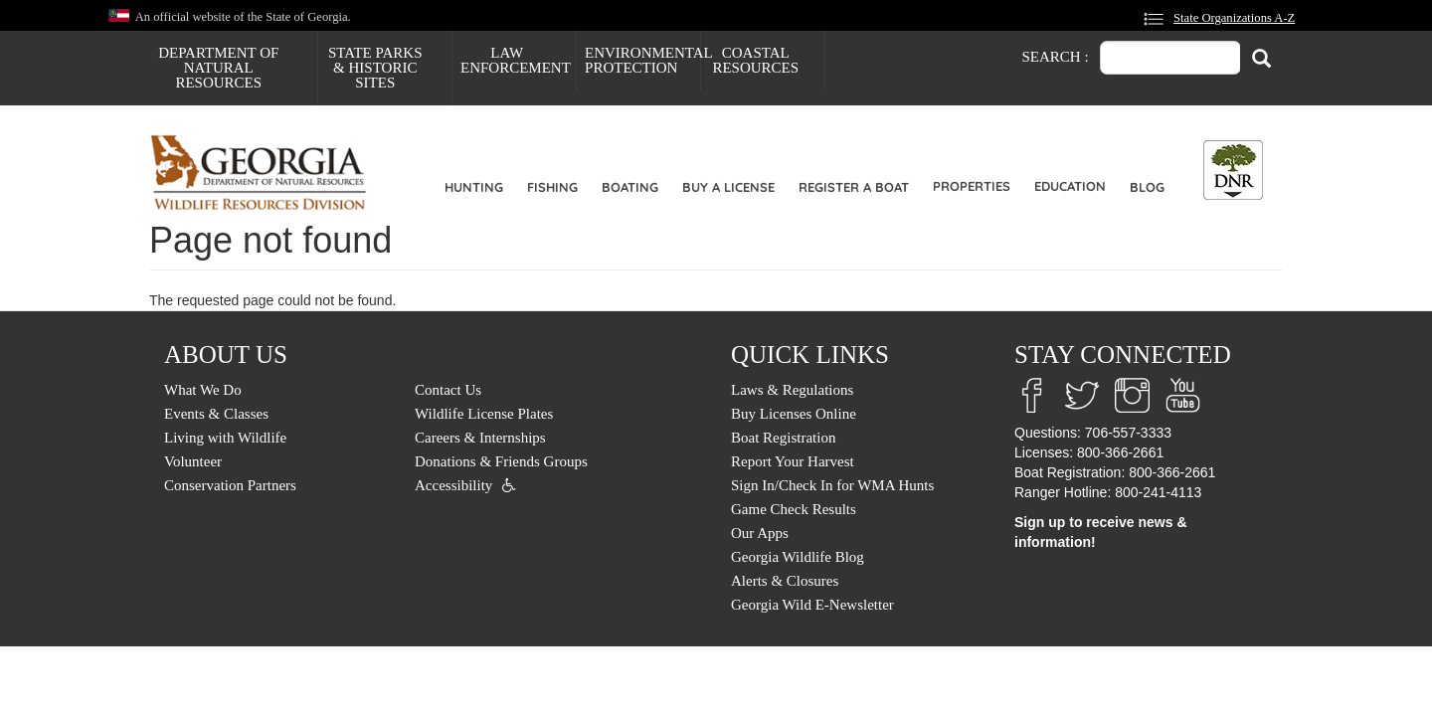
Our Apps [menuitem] (760, 533)
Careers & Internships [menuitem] (480, 438)
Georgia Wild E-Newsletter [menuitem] (812, 605)
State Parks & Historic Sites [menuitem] (375, 67)
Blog (1147, 187)
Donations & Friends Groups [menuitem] (501, 461)
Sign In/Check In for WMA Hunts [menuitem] (832, 485)
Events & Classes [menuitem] (216, 414)
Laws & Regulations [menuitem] (792, 390)
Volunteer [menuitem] (193, 461)
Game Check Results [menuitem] (793, 509)
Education (1070, 186)
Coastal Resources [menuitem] (755, 60)
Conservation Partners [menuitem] (230, 485)
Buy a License (728, 187)
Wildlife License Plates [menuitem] (484, 414)
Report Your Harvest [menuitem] (792, 461)
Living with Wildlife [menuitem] (225, 438)
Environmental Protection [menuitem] (642, 60)
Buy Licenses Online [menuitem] (793, 414)
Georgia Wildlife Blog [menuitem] (797, 557)
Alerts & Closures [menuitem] (784, 581)
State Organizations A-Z (1234, 18)
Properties (971, 186)
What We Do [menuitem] (203, 390)
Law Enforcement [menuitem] (515, 60)
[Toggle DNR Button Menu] (1233, 170)
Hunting (474, 187)
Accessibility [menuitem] (453, 485)
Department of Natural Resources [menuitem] (218, 67)
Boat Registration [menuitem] (783, 438)
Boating (630, 187)
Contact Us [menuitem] (448, 390)
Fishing (552, 187)
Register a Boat (854, 187)
